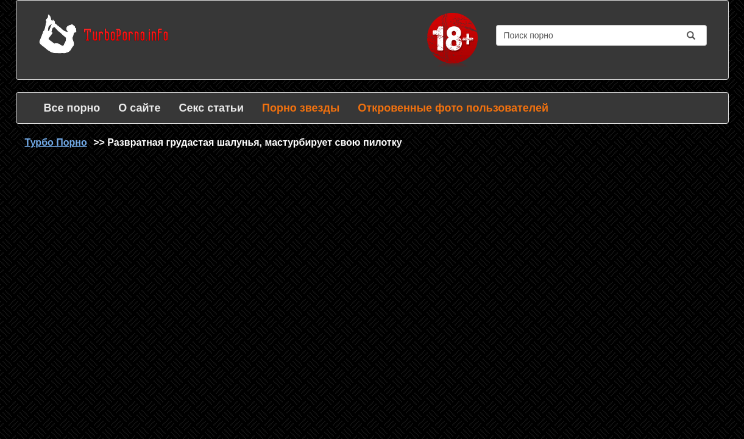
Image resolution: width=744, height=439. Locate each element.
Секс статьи (211, 108)
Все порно (72, 108)
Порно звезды (300, 108)
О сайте (139, 108)
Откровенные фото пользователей (453, 108)
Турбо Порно (56, 142)
